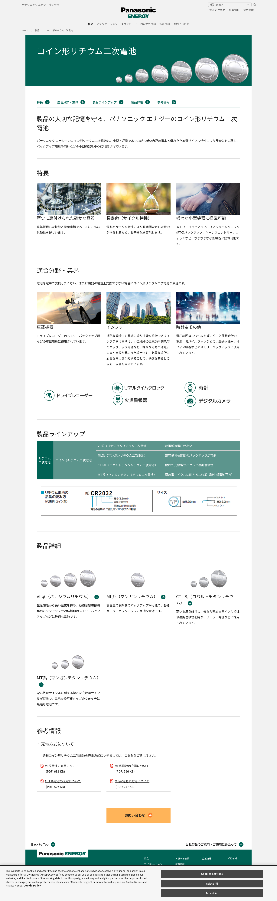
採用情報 (248, 10)
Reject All (212, 883)
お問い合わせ (181, 24)
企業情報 (234, 10)
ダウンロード (129, 24)
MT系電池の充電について (132, 781)
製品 (90, 24)
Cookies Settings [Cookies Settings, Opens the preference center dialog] (212, 874)
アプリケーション (107, 24)
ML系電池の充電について (132, 765)
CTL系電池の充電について (63, 781)
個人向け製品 (217, 10)
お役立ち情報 (148, 24)
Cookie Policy (32, 885)
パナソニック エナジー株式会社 (40, 5)
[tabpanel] (138, 60)
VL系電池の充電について (62, 765)
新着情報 (164, 24)
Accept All (212, 893)
